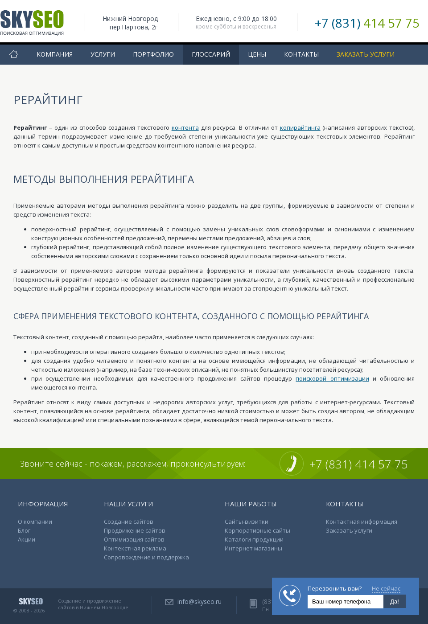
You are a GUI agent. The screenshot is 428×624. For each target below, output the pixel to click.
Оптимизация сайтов (134, 539)
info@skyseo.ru (199, 601)
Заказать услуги (366, 54)
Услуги (103, 54)
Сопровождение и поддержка (146, 557)
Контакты (301, 54)
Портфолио (153, 54)
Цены (257, 54)
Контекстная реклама (135, 548)
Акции (26, 539)
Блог (24, 530)
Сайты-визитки (246, 521)
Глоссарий (211, 54)
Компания (55, 54)
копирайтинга (300, 127)
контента (185, 127)
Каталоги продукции (254, 539)
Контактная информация (361, 521)
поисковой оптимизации (332, 378)
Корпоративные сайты (257, 530)
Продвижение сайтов (134, 530)
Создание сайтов (128, 521)
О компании (35, 521)
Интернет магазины (253, 548)
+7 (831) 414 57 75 (358, 464)
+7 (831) (367, 22)
